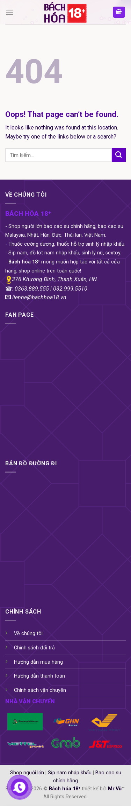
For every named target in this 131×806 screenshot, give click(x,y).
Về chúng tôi (28, 634)
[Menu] (9, 12)
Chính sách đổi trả (34, 648)
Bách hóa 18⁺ (64, 789)
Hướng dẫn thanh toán (39, 676)
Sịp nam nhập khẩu (70, 773)
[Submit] (119, 155)
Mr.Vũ (115, 789)
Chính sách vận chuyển (40, 690)
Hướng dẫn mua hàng (38, 662)
